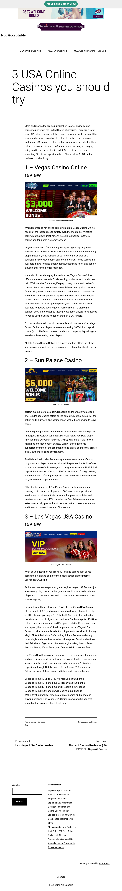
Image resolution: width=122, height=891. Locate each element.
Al (28, 725)
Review (94, 722)
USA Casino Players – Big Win (90, 50)
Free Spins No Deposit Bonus (61, 3)
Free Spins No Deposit (61, 885)
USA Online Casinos (30, 50)
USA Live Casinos (57, 50)
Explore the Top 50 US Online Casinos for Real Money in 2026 (61, 819)
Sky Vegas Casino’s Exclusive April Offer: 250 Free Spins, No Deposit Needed (62, 831)
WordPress (104, 863)
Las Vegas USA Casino (81, 607)
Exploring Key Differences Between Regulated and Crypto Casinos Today (60, 806)
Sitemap (61, 876)
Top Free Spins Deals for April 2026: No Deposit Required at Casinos (59, 794)
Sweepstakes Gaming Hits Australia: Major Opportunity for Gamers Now (61, 843)
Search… (16, 785)
